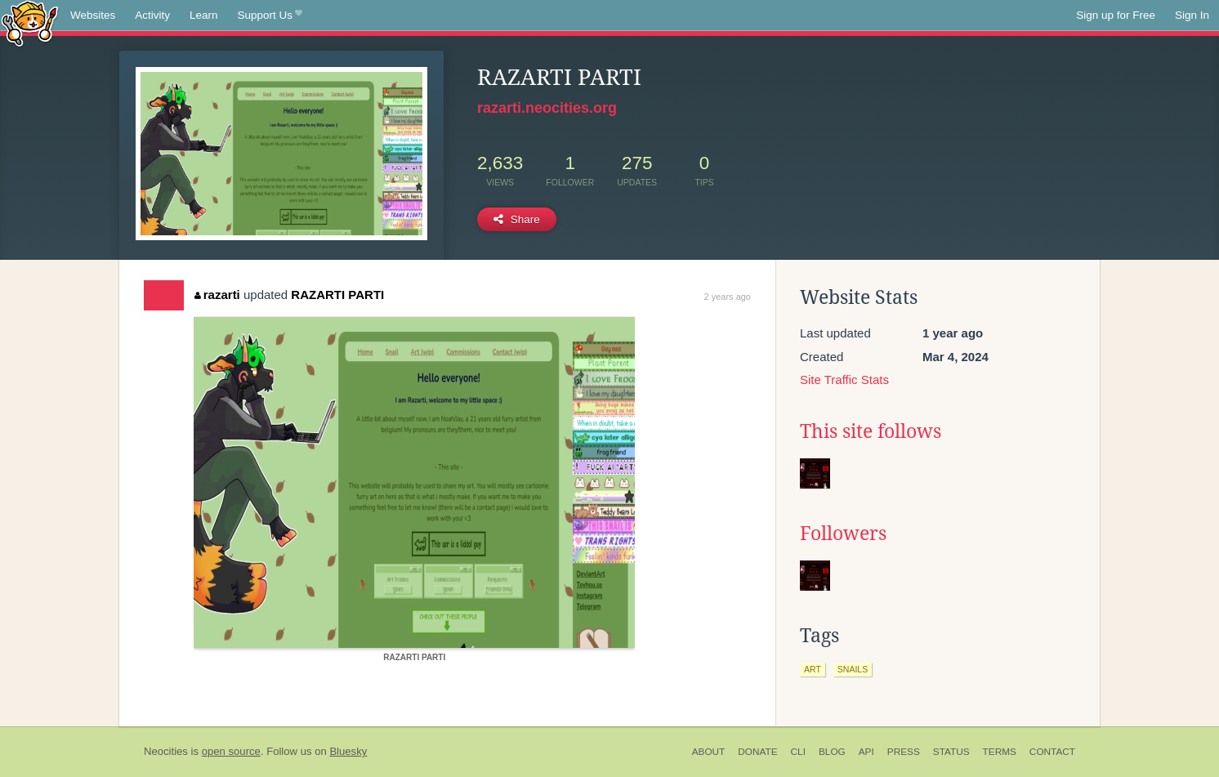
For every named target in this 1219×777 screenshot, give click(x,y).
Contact (1052, 751)
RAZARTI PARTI (337, 294)
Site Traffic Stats (844, 379)
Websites (92, 15)
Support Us (270, 15)
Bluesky (348, 751)
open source (231, 751)
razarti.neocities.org (547, 108)
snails (852, 669)
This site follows (870, 431)
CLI (798, 751)
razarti (217, 294)
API (866, 751)
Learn (204, 15)
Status (951, 751)
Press (903, 751)
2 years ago (727, 296)
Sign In (1192, 15)
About (709, 751)
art (812, 669)
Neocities (166, 751)
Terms (999, 751)
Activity (152, 15)
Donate (757, 751)
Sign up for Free (1115, 15)
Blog (832, 751)
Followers (843, 533)
